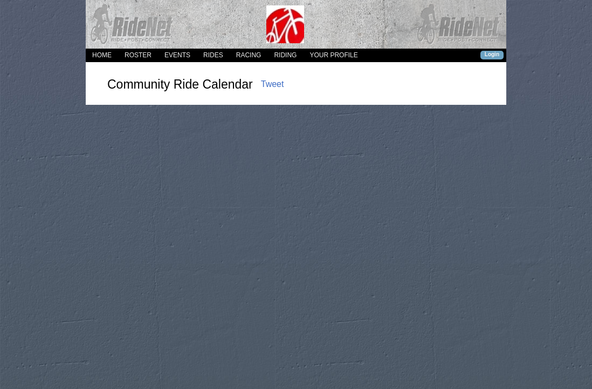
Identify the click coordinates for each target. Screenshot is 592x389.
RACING (248, 55)
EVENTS (177, 55)
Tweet (272, 84)
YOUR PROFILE (333, 55)
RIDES (213, 55)
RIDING (285, 55)
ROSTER (138, 55)
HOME (102, 55)
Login (492, 54)
